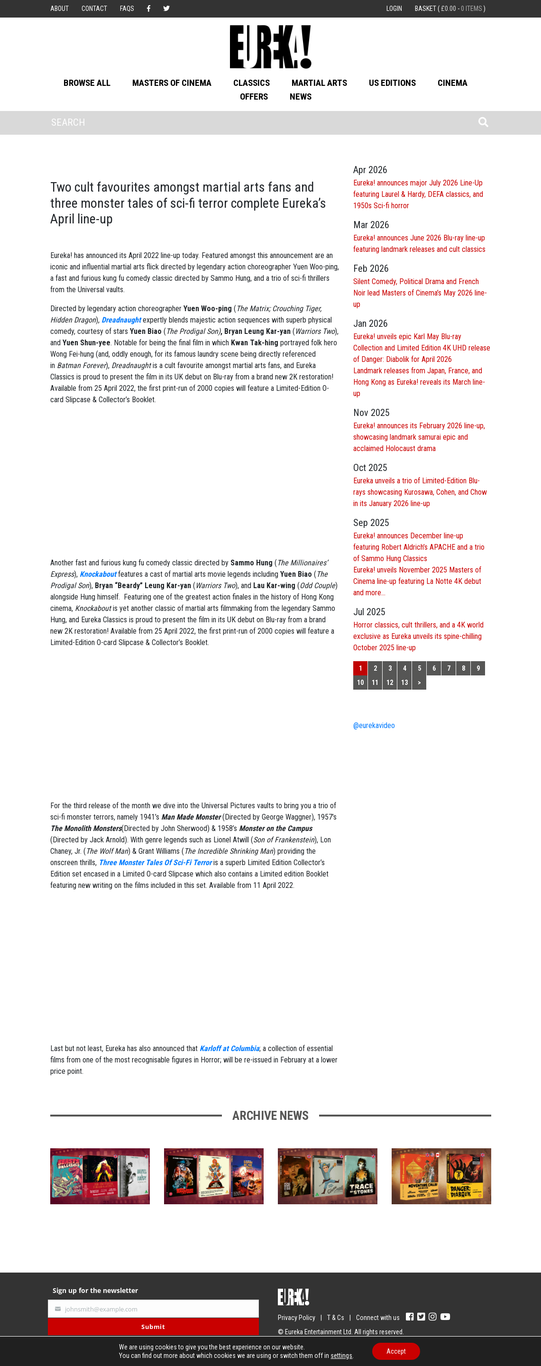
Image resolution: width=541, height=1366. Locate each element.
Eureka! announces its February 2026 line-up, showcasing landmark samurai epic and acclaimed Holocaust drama (419, 437)
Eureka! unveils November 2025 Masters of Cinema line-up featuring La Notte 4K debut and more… (417, 581)
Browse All (87, 82)
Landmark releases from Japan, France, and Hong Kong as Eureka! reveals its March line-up (419, 382)
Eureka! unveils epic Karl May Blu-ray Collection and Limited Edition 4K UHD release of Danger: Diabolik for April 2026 (421, 348)
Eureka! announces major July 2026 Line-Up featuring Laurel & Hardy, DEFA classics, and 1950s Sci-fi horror (418, 194)
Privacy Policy (296, 1317)
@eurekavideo (374, 725)
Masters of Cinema (171, 82)
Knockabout (98, 574)
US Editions (392, 82)
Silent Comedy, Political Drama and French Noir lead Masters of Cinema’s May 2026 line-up (420, 293)
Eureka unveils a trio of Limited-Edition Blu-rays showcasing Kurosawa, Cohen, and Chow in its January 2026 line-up (420, 492)
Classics (251, 82)
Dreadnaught (121, 319)
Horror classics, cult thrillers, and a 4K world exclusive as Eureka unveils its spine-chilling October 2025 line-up (418, 636)
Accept (396, 1351)
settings (341, 1355)
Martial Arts (319, 82)
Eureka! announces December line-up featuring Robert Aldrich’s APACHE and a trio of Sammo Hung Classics (419, 547)
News (301, 96)
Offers (254, 96)
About (59, 8)
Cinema (453, 82)
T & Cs (335, 1317)
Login (394, 8)
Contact (94, 8)
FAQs (127, 8)
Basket (450, 8)
